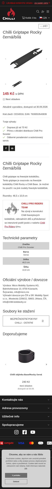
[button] (46, 364)
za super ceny (41, 3)
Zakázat (16, 482)
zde (25, 468)
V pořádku (16, 475)
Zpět (44, 26)
